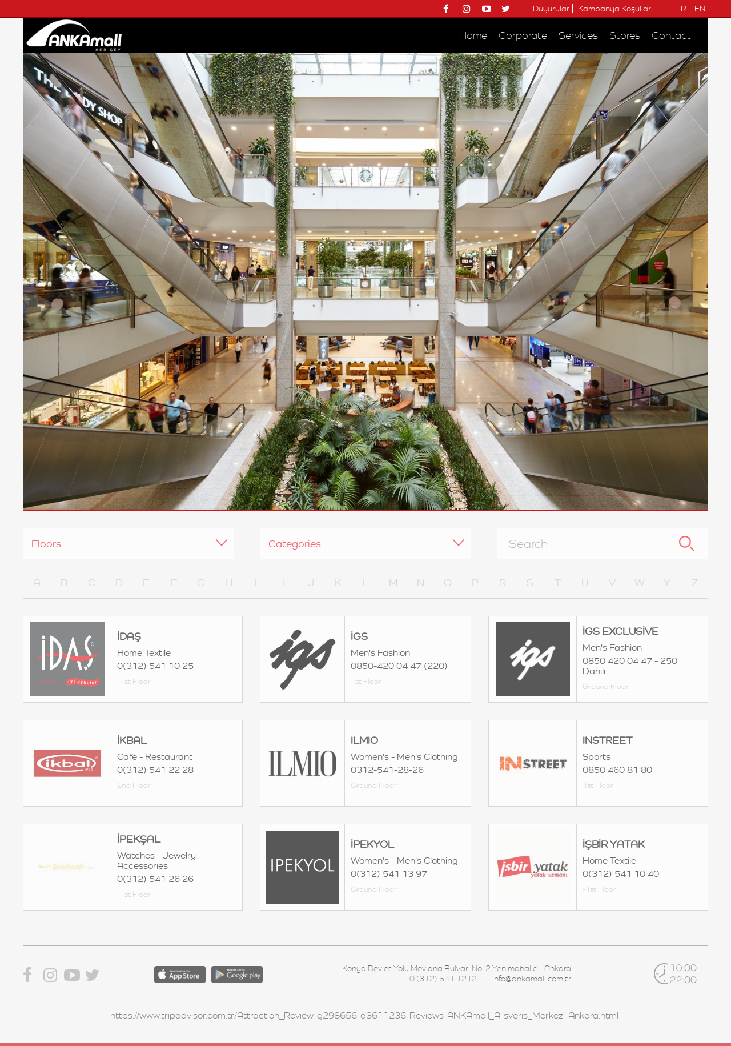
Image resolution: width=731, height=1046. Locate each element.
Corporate (523, 35)
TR (681, 8)
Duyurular (551, 8)
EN (699, 8)
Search (687, 543)
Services (578, 35)
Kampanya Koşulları (615, 8)
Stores (624, 35)
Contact (671, 35)
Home (473, 35)
